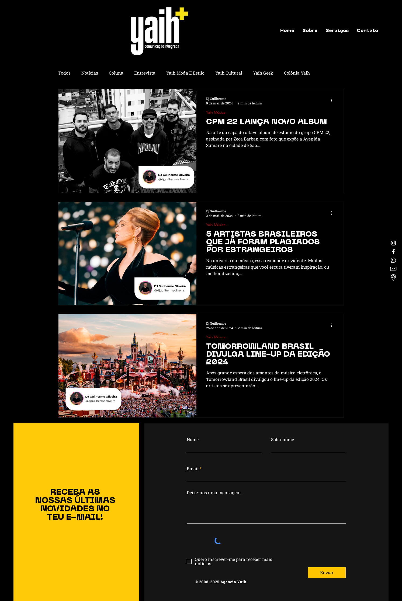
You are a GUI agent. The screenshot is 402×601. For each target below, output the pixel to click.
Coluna (116, 73)
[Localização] (393, 277)
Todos (64, 73)
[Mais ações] (333, 100)
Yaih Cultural (228, 73)
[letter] (393, 269)
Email (193, 468)
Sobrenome (282, 439)
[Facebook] (393, 251)
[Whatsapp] (393, 260)
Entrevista (144, 73)
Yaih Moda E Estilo (185, 73)
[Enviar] (327, 572)
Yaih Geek (263, 73)
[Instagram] (393, 243)
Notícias (89, 73)
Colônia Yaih (297, 73)
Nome (193, 439)
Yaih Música (216, 112)
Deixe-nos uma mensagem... (215, 492)
